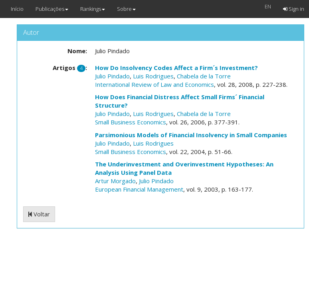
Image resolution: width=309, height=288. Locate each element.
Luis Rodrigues (153, 76)
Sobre (126, 8)
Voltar (39, 214)
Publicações (52, 8)
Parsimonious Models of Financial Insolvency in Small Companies (191, 135)
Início (17, 8)
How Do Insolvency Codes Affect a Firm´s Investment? (176, 68)
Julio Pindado (112, 76)
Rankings (92, 8)
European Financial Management (139, 189)
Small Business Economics (130, 122)
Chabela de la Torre (204, 76)
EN (268, 6)
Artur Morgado (115, 181)
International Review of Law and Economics (154, 84)
